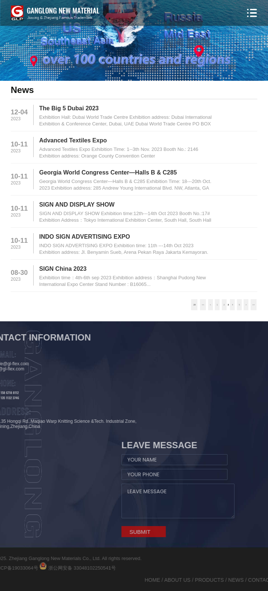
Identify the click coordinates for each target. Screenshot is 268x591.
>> (253, 305)
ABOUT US (238, 580)
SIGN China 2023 (62, 269)
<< (203, 305)
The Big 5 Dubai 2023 (69, 108)
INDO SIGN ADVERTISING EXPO (84, 237)
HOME (213, 580)
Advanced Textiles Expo (73, 140)
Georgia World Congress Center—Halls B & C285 (108, 172)
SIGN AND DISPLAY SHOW (77, 204)
